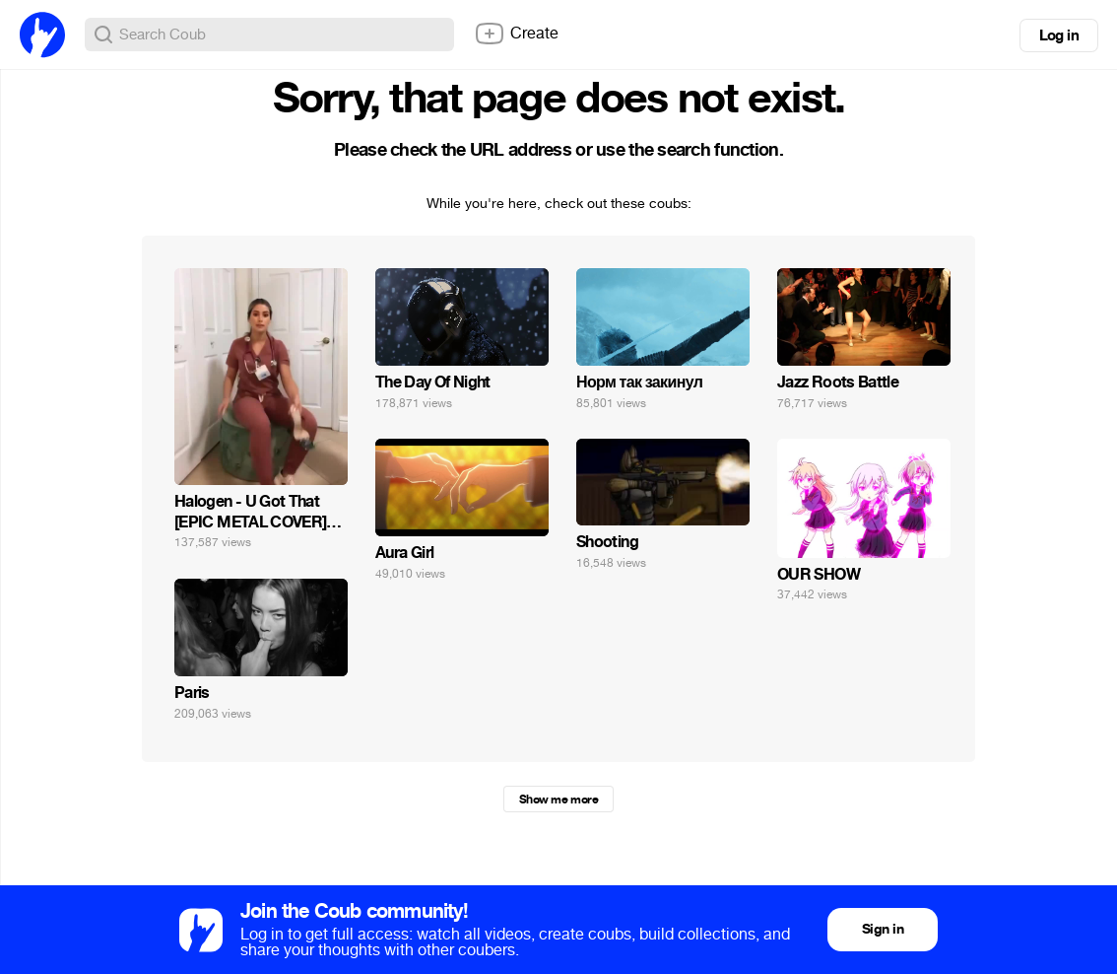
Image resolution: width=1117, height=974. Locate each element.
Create (516, 33)
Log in (1059, 35)
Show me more (558, 799)
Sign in (882, 929)
